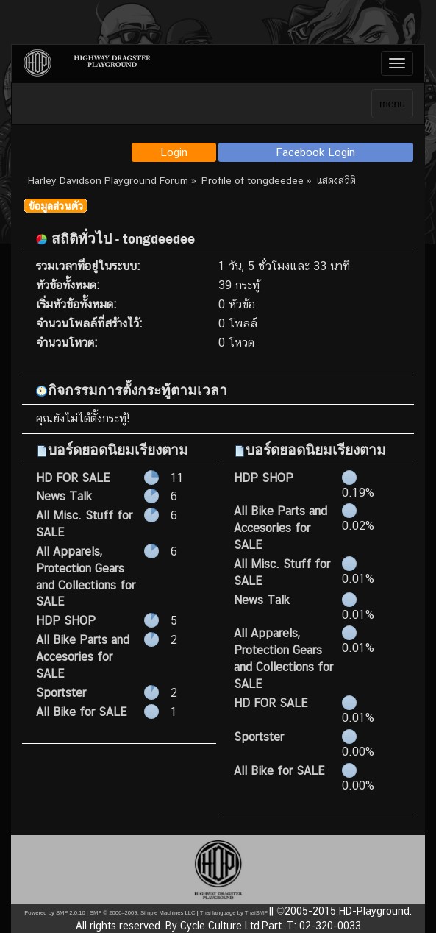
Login (173, 152)
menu (392, 104)
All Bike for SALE (81, 712)
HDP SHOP (66, 621)
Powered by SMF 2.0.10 (54, 912)
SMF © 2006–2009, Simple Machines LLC (143, 912)
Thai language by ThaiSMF (234, 912)
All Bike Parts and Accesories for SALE (82, 657)
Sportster (61, 693)
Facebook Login (315, 152)
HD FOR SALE (73, 478)
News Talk (64, 496)
